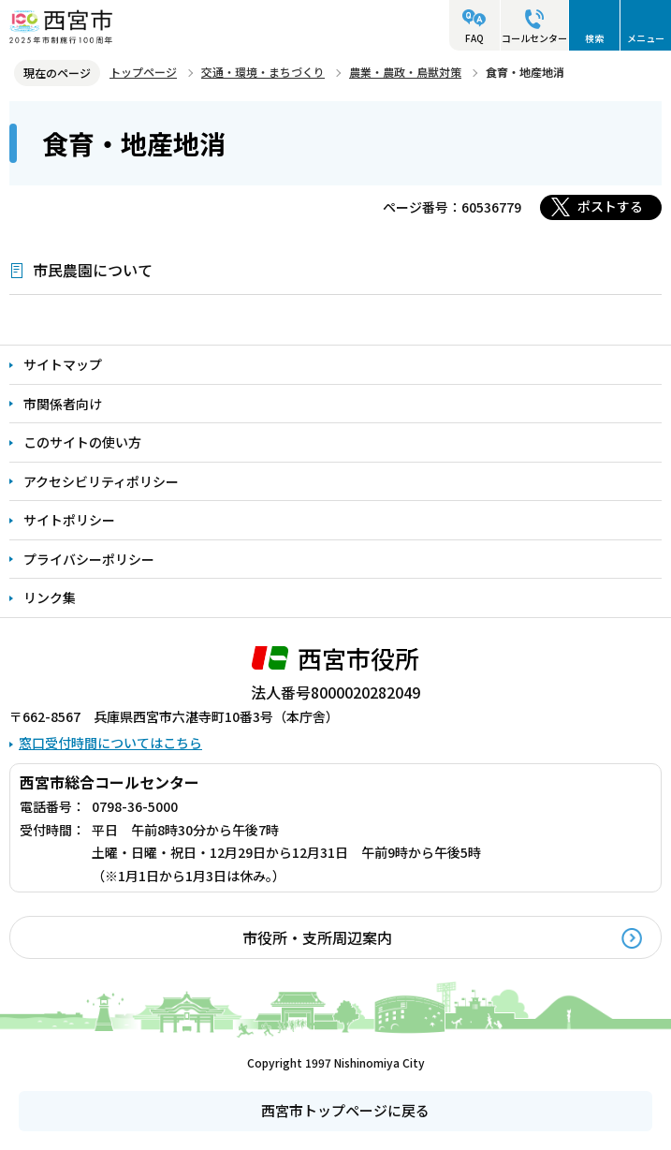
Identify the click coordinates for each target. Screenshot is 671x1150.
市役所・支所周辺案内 (317, 937)
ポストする (610, 206)
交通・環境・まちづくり (263, 72)
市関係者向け (62, 403)
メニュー (645, 38)
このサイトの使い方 (82, 442)
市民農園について (93, 269)
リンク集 (49, 597)
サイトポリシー (69, 519)
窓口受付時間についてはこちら (110, 742)
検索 (594, 38)
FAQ (474, 38)
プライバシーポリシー (88, 559)
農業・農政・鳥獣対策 (405, 72)
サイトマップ (62, 364)
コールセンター (534, 38)
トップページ (143, 72)
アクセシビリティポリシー (101, 481)
